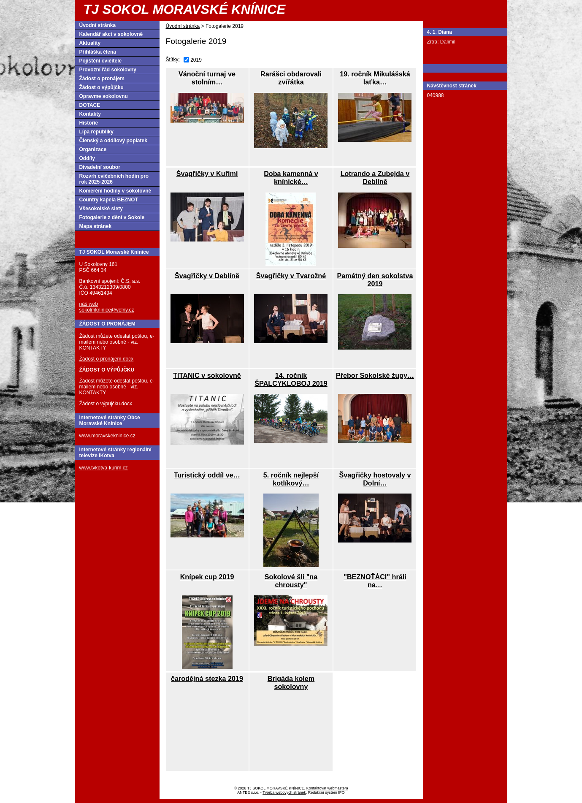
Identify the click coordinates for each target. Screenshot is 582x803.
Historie (88, 123)
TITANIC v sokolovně (207, 375)
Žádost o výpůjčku (101, 87)
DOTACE (89, 105)
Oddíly (87, 158)
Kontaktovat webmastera (327, 788)
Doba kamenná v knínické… (291, 177)
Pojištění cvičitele (100, 61)
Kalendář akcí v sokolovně (111, 34)
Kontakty (90, 114)
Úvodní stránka (183, 26)
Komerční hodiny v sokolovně (115, 191)
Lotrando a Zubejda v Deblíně (375, 177)
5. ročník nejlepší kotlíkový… (291, 479)
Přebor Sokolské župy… (375, 375)
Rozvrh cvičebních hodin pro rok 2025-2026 (114, 179)
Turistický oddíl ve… (207, 475)
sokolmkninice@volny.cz (106, 310)
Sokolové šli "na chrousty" (291, 581)
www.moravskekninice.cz (107, 436)
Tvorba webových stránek (284, 792)
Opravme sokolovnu (103, 96)
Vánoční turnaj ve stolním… (207, 78)
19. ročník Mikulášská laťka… (375, 78)
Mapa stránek (95, 226)
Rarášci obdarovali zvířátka (291, 78)
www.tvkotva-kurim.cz (103, 468)
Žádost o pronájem (102, 78)
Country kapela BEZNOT (108, 200)
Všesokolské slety (101, 209)
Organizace (93, 149)
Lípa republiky (96, 132)
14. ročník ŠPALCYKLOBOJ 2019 (290, 379)
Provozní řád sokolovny (107, 70)
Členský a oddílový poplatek (113, 141)
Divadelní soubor (99, 167)
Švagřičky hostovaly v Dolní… (375, 479)
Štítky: (173, 59)
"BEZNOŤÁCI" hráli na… (375, 581)
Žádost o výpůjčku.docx (105, 404)
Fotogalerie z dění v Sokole (112, 217)
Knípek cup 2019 (207, 577)
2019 (196, 60)
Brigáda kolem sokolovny (291, 682)
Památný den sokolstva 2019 (375, 280)
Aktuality (90, 43)
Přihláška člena (97, 52)
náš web (88, 304)
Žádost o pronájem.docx (106, 359)
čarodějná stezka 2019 (207, 678)
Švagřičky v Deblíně (207, 275)
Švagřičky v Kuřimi (207, 173)
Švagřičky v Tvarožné (291, 275)
